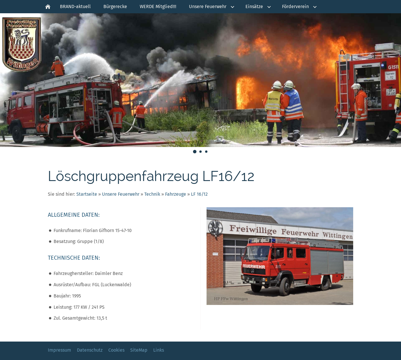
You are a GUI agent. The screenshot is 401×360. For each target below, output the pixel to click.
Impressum (59, 350)
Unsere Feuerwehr (120, 194)
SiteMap (138, 350)
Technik (152, 194)
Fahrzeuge (175, 194)
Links (158, 350)
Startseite (86, 194)
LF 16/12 (199, 194)
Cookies (116, 350)
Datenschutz (90, 350)
